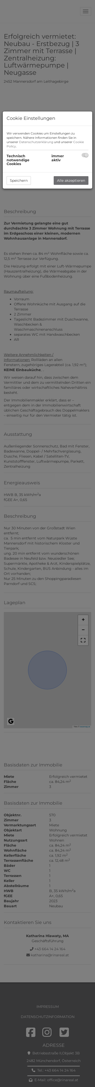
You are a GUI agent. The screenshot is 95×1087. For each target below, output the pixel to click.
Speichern (19, 180)
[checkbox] (85, 155)
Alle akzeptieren (71, 180)
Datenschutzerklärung (36, 142)
